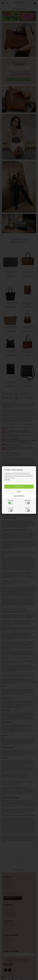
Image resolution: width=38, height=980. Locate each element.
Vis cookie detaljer (19, 495)
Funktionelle (10, 510)
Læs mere (7, 479)
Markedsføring (27, 502)
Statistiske (27, 510)
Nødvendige (10, 502)
